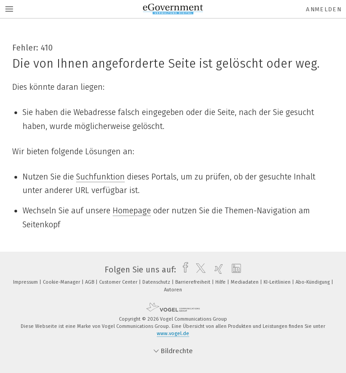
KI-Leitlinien (278, 282)
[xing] (216, 270)
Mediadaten (245, 282)
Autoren (173, 290)
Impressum (26, 282)
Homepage (132, 211)
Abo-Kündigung (313, 282)
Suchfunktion (100, 177)
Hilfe (221, 282)
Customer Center (119, 282)
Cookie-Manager (62, 282)
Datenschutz (157, 282)
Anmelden (323, 9)
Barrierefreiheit (193, 282)
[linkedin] (234, 270)
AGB (90, 282)
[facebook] (183, 270)
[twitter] (198, 270)
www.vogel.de (173, 333)
